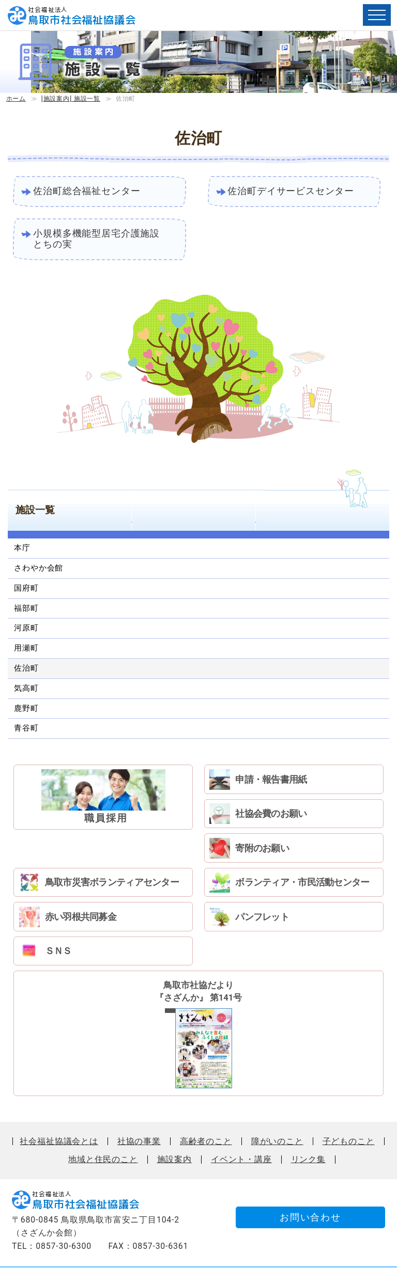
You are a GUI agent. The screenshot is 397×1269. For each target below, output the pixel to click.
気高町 (26, 689)
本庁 (22, 548)
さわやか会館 (38, 569)
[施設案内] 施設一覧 (70, 98)
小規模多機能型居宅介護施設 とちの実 (102, 239)
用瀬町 (26, 649)
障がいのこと (277, 1111)
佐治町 (26, 669)
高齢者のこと (206, 1111)
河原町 (26, 628)
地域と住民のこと (103, 1130)
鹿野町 (26, 708)
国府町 (26, 589)
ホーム (16, 98)
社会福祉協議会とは (59, 1111)
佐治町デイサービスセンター (291, 191)
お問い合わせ (308, 1188)
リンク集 (308, 1130)
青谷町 (26, 729)
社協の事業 (139, 1111)
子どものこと (349, 1111)
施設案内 (174, 1130)
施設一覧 (35, 511)
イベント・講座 (241, 1130)
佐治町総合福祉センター (87, 191)
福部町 (26, 608)
